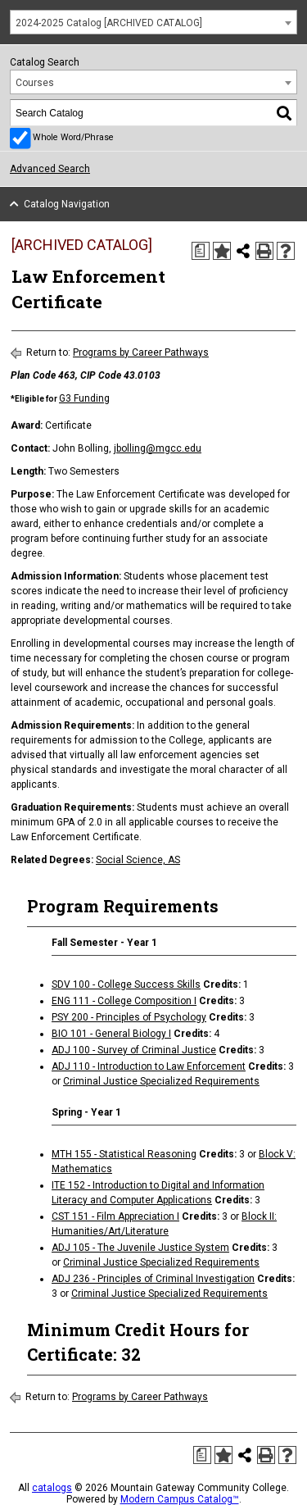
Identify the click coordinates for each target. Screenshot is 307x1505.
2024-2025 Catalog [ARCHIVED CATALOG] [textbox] (109, 23)
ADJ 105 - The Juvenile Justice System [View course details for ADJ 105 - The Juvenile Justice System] (140, 1247)
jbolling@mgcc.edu (157, 448)
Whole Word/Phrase (73, 137)
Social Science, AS (138, 860)
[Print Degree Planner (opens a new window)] (201, 251)
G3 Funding (84, 398)
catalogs (52, 1488)
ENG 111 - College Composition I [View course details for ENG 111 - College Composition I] (124, 1001)
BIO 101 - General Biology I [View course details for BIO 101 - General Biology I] (111, 1033)
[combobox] (153, 22)
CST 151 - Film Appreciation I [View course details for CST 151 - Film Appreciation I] (115, 1216)
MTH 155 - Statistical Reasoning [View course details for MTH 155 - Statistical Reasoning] (124, 1154)
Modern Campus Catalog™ (179, 1499)
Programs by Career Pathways (141, 352)
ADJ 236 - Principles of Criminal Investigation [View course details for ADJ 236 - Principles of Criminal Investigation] (153, 1278)
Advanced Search (50, 169)
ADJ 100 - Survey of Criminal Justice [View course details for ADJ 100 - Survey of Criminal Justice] (134, 1050)
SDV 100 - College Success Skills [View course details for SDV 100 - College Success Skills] (126, 984)
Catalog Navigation (67, 204)
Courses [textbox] (35, 83)
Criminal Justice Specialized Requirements (161, 1081)
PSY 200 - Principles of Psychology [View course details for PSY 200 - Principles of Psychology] (129, 1017)
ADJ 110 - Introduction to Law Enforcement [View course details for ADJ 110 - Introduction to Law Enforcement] (149, 1066)
